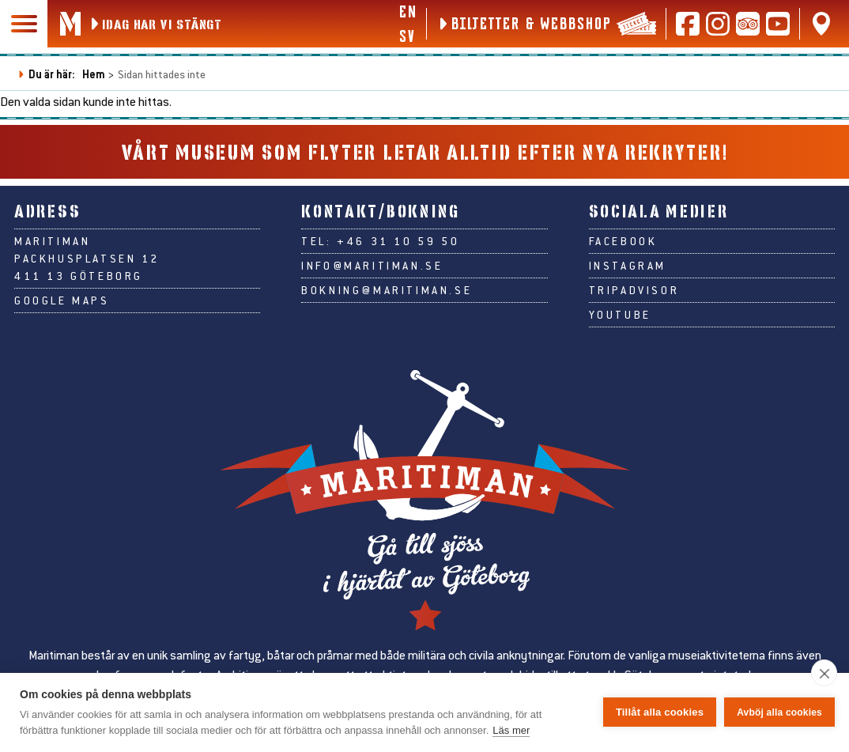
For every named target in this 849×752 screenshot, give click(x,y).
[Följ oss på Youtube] (778, 24)
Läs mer (511, 730)
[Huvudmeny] (23, 23)
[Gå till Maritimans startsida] (70, 24)
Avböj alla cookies (779, 712)
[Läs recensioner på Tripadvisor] (748, 24)
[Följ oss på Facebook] (688, 24)
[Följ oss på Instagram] (718, 24)
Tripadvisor (634, 290)
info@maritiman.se (372, 266)
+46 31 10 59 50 (398, 241)
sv (406, 36)
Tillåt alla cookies (660, 712)
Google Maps (62, 300)
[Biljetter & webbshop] (546, 23)
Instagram (627, 266)
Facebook (623, 241)
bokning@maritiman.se (386, 290)
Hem (93, 73)
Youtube (620, 315)
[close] (824, 672)
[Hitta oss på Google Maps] (821, 24)
